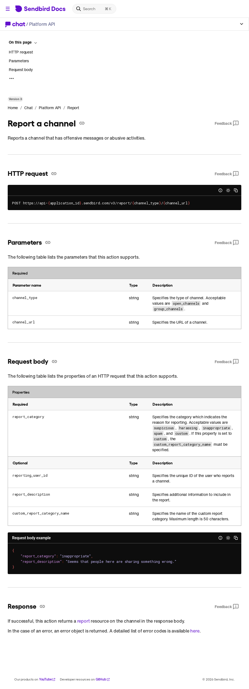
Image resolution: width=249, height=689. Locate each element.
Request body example (31, 538)
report (83, 621)
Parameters (19, 61)
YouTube (47, 679)
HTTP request (21, 52)
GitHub (103, 679)
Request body (21, 69)
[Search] (94, 9)
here (194, 631)
